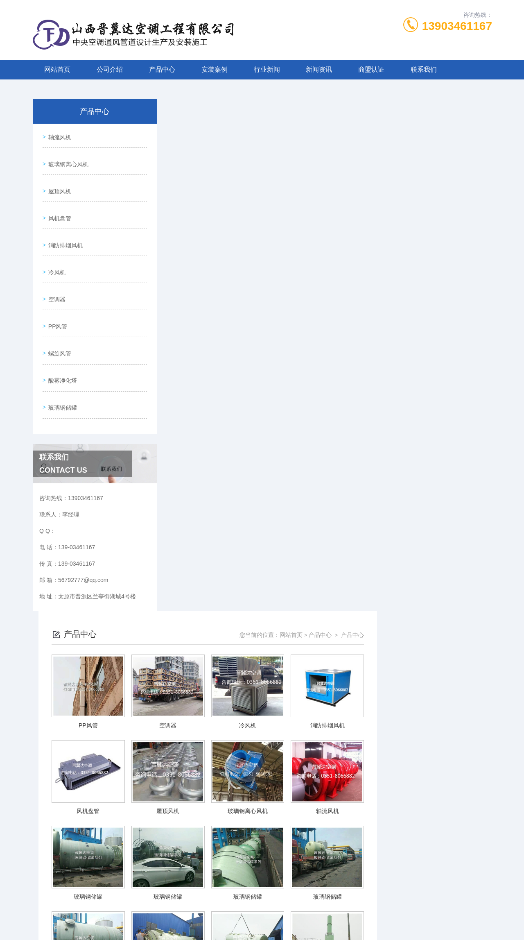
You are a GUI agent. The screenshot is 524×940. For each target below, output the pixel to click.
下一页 (355, 841)
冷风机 (55, 252)
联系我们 (424, 69)
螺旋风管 (58, 322)
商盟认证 (371, 69)
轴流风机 (58, 135)
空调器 (55, 275)
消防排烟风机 (64, 228)
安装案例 (214, 69)
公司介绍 (110, 69)
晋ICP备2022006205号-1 (323, 914)
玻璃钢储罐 (61, 368)
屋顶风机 (58, 182)
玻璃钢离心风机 (67, 158)
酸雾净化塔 (61, 345)
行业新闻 (267, 69)
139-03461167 (219, 900)
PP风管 (56, 298)
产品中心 (162, 69)
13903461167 (457, 26)
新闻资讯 (319, 69)
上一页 (290, 841)
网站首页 (57, 69)
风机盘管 (58, 205)
